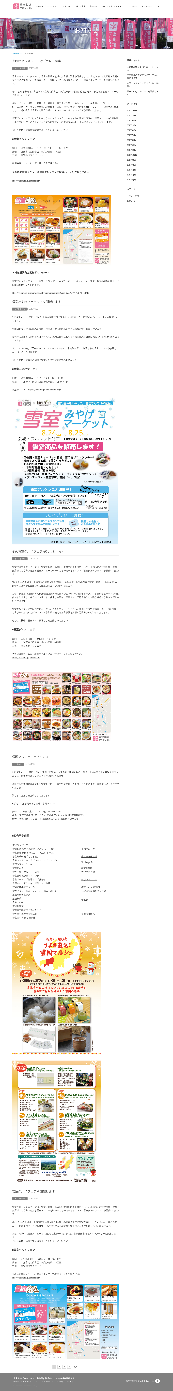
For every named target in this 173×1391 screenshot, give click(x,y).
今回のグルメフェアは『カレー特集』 (38, 61)
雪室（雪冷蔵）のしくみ (111, 9)
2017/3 (130, 180)
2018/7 (130, 135)
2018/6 (130, 140)
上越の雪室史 (79, 9)
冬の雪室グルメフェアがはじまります (38, 551)
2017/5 (130, 175)
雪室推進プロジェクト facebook (140, 1381)
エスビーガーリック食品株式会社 (42, 163)
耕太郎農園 (87, 868)
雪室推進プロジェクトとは (47, 9)
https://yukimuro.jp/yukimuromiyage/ (45, 389)
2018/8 (130, 130)
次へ (76, 1367)
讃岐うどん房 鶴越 (90, 887)
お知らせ (18, 764)
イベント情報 (20, 68)
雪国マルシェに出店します (30, 756)
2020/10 (130, 110)
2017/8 (130, 160)
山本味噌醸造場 (89, 856)
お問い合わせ (146, 9)
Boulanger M (87, 862)
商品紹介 (93, 9)
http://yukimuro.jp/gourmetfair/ (26, 181)
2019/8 (130, 120)
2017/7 (130, 165)
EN (158, 9)
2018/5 (130, 145)
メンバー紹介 (131, 9)
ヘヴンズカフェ (89, 879)
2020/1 (130, 115)
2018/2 (130, 150)
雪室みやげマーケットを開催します (36, 301)
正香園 (84, 900)
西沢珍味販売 (88, 914)
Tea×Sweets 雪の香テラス (93, 891)
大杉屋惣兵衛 (88, 872)
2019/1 (130, 125)
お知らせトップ (18, 53)
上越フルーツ (88, 849)
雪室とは (66, 9)
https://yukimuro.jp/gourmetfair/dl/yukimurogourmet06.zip (38, 293)
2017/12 (130, 155)
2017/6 (130, 170)
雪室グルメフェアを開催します (33, 1191)
